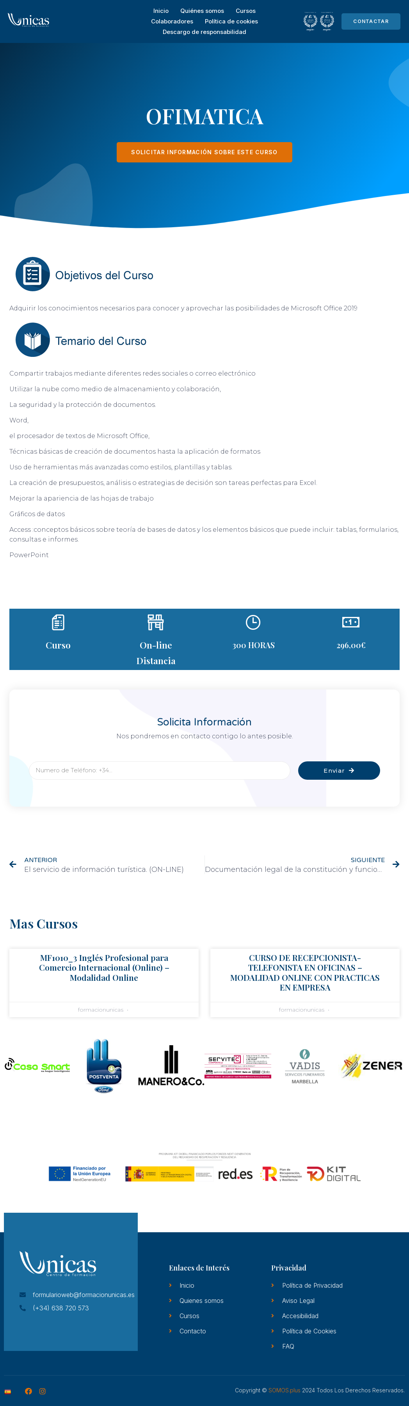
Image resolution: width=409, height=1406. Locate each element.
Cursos (246, 10)
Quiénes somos (202, 10)
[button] (13, 1067)
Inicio (161, 10)
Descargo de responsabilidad (204, 32)
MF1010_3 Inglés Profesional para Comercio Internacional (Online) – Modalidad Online (104, 967)
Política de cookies (231, 21)
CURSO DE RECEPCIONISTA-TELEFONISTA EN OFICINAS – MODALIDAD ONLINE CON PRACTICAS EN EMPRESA (305, 972)
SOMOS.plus (285, 1390)
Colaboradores (172, 21)
